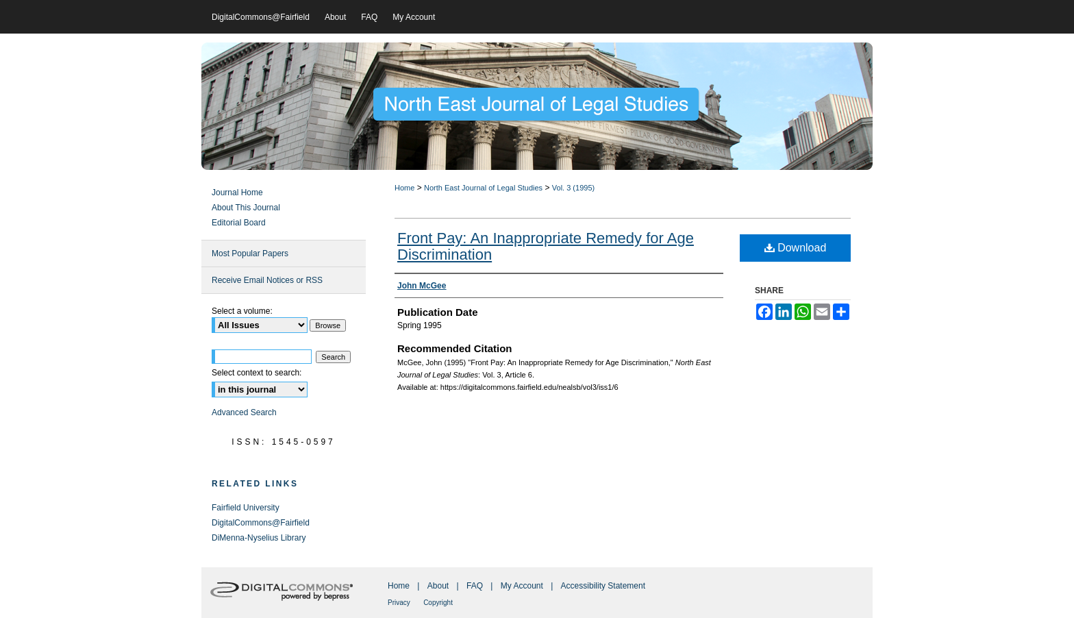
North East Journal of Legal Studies (483, 188)
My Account (522, 586)
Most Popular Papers (250, 253)
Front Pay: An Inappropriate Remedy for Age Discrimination (545, 246)
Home (404, 188)
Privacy (399, 602)
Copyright (438, 602)
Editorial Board (239, 222)
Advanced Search (244, 412)
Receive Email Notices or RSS (267, 280)
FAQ (474, 586)
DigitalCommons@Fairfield (261, 523)
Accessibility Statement (603, 586)
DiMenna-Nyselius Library (258, 538)
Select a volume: (242, 311)
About (438, 586)
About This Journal (246, 207)
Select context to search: (256, 373)
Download (795, 248)
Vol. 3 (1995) (573, 188)
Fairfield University (245, 507)
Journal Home (237, 192)
